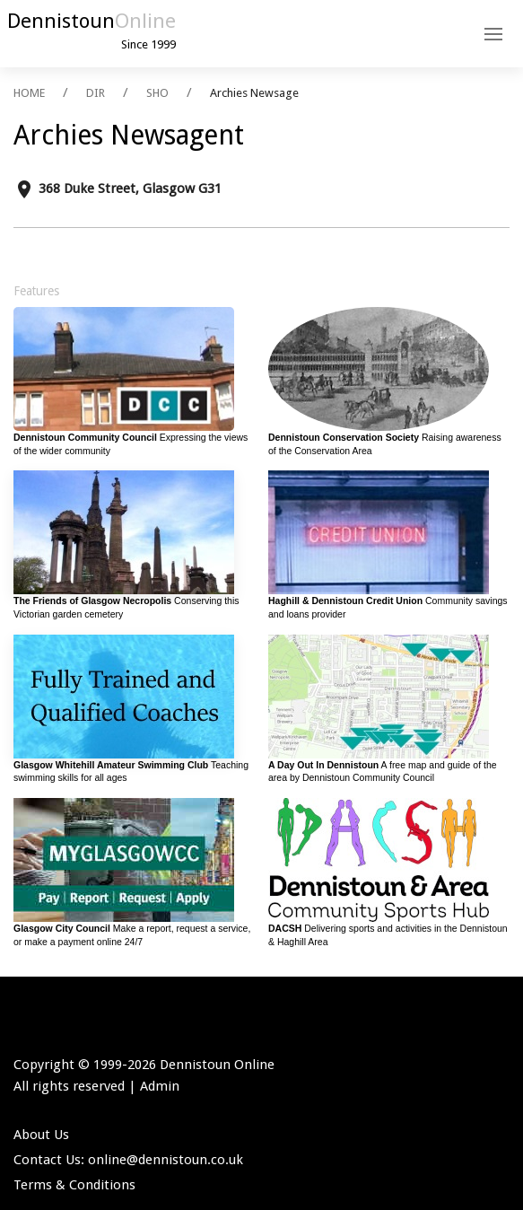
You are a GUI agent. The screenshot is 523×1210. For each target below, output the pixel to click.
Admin (159, 1086)
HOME (29, 93)
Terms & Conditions (74, 1185)
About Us (41, 1135)
